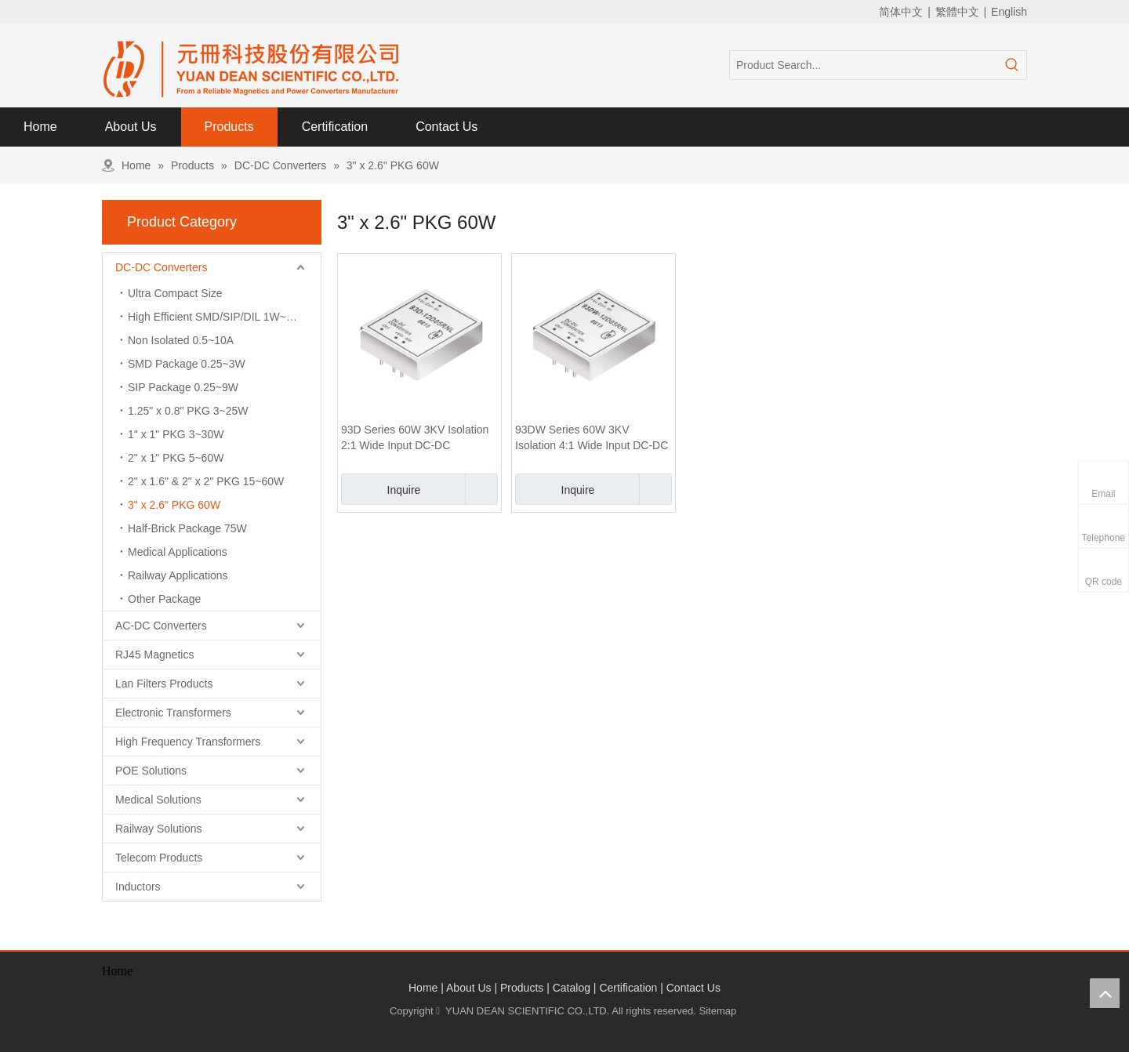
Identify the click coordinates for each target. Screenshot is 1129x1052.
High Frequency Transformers (187, 741)
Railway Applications (178, 575)
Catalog (571, 987)
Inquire (380, 489)
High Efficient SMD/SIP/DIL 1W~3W (215, 316)
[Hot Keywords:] (1012, 65)
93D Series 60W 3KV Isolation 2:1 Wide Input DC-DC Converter (414, 438)
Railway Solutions (158, 828)
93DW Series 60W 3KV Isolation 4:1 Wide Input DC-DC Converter (591, 438)
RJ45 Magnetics (154, 654)
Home (422, 987)
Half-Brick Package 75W (187, 528)
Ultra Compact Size (175, 293)
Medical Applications (177, 552)
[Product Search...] (864, 65)
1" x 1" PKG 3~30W (175, 434)
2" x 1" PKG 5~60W (175, 458)
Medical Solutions (158, 799)
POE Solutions (151, 770)
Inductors (138, 886)
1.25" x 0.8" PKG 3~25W (188, 410)
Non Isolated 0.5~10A (181, 340)
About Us (469, 987)
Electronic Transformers (173, 712)
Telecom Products (158, 857)
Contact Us (693, 987)
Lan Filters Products (164, 683)
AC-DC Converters (161, 625)
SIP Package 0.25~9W (183, 387)
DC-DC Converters (161, 267)
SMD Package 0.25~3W (186, 363)
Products (521, 987)
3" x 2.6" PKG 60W (174, 505)
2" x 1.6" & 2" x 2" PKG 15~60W (206, 481)
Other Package (164, 599)
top (1105, 993)
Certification (628, 987)
